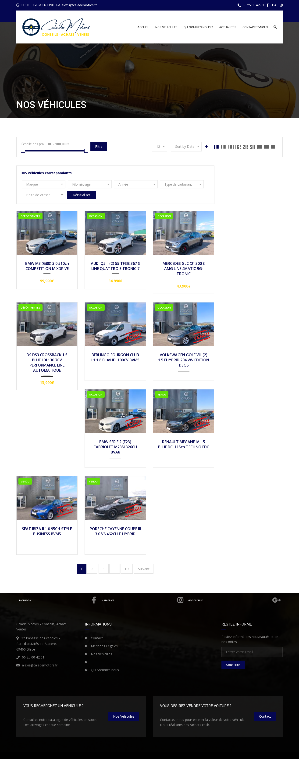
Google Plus (234, 590)
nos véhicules (123, 706)
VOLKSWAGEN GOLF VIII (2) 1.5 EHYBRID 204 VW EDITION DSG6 (183, 349)
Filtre (99, 146)
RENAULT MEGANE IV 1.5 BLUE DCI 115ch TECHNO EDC (183, 434)
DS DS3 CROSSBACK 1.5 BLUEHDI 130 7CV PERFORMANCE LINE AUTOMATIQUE (47, 352)
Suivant (144, 558)
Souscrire (233, 654)
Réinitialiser (192, 184)
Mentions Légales (101, 635)
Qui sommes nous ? (242, 751)
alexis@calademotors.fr (79, 5)
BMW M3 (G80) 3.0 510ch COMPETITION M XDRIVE (47, 255)
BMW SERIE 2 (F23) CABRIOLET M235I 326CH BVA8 (115, 436)
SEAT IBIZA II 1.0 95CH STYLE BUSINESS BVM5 (47, 521)
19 (127, 558)
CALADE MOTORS (57, 751)
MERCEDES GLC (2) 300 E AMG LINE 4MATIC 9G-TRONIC (184, 258)
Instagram (141, 590)
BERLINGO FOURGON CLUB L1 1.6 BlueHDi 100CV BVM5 (115, 347)
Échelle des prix (32, 144)
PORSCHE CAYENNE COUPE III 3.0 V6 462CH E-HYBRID (115, 521)
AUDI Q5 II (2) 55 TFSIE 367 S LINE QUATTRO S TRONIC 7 (115, 255)
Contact (94, 627)
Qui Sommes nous (102, 659)
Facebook (57, 590)
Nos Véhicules (98, 643)
